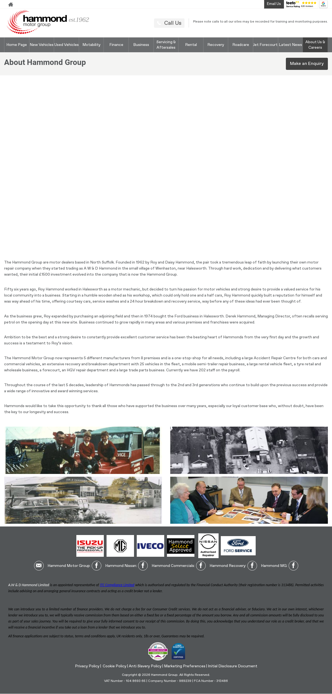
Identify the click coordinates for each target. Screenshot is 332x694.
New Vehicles (42, 45)
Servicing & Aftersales (166, 45)
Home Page (16, 45)
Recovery (215, 45)
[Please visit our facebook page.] (96, 565)
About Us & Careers (315, 45)
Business (141, 45)
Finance (116, 45)
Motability (91, 45)
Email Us (274, 4)
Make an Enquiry (307, 64)
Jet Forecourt (265, 45)
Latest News (290, 45)
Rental (191, 45)
